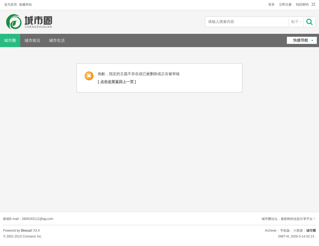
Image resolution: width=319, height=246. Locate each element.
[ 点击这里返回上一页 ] (117, 82)
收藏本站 (25, 4)
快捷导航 (300, 40)
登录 (271, 4)
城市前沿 (32, 40)
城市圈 (311, 230)
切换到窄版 (313, 4)
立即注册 (285, 4)
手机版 (285, 230)
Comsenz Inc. (32, 236)
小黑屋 (298, 230)
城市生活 (57, 40)
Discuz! (26, 230)
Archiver (271, 230)
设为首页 (10, 4)
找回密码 (302, 4)
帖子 (295, 21)
